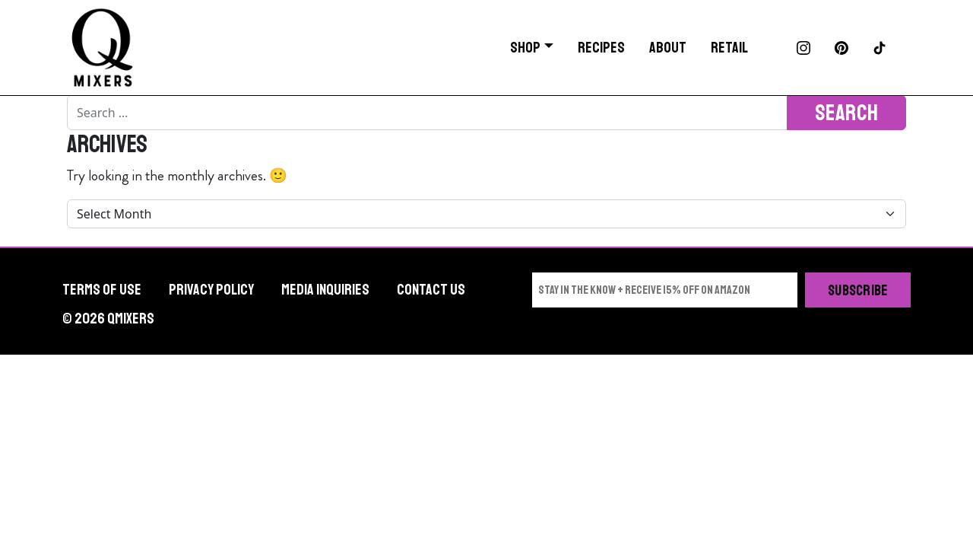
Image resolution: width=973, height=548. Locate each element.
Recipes (601, 47)
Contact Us (431, 289)
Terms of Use (101, 289)
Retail (729, 47)
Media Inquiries (325, 289)
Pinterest (841, 48)
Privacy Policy (211, 289)
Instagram (803, 48)
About (667, 47)
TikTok (879, 48)
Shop (525, 47)
